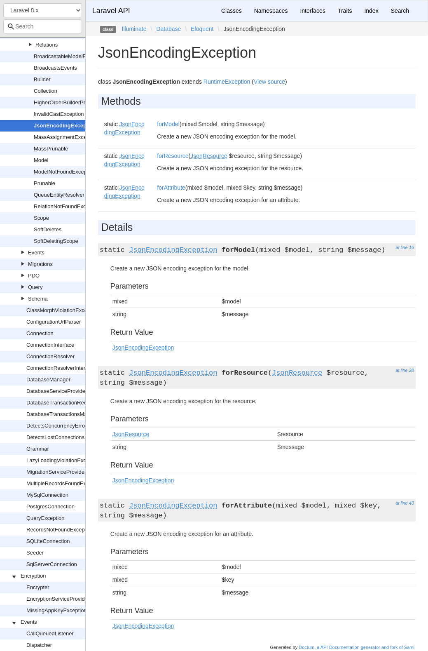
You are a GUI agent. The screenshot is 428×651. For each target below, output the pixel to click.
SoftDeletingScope (56, 241)
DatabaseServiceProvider (56, 391)
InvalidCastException (59, 114)
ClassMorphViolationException (62, 310)
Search (400, 10)
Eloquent (202, 29)
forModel (168, 124)
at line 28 (404, 370)
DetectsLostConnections (55, 437)
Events (36, 252)
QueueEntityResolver (59, 195)
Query (35, 287)
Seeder (35, 553)
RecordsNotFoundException (60, 529)
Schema (38, 299)
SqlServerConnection (51, 564)
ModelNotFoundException (65, 172)
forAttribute (171, 187)
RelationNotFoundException (67, 206)
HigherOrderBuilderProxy (64, 102)
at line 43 (404, 503)
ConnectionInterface (50, 345)
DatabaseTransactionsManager (63, 414)
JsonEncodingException (65, 125)
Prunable (44, 183)
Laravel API (111, 11)
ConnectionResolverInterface (61, 368)
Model (41, 160)
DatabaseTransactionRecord (60, 403)
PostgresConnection (50, 506)
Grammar (37, 449)
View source (269, 81)
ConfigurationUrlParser (53, 322)
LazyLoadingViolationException (63, 460)
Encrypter (37, 587)
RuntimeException (226, 81)
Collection (45, 91)
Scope (41, 218)
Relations (46, 45)
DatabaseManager (48, 379)
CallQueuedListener (50, 633)
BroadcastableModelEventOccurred (76, 56)
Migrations (40, 264)
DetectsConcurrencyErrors (57, 426)
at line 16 (404, 247)
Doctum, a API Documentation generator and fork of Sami (356, 647)
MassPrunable (51, 149)
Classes (231, 10)
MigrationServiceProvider (56, 472)
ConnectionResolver (50, 356)
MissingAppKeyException (56, 610)
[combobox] (42, 26)
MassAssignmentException (66, 137)
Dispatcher (39, 645)
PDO (34, 276)
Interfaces (312, 10)
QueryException (45, 518)
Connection (40, 333)
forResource (172, 156)
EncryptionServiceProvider (57, 599)
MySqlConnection (47, 495)
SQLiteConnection (48, 541)
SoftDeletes (47, 229)
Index (371, 10)
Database (168, 29)
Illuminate (134, 29)
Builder (42, 79)
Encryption (33, 576)
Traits (345, 10)
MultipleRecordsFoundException (64, 483)
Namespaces (271, 10)
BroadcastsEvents (55, 68)
